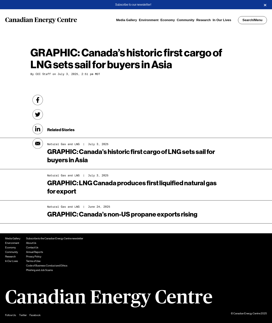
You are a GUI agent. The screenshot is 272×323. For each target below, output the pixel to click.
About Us (31, 243)
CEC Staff (43, 74)
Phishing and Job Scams (39, 270)
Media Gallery (126, 20)
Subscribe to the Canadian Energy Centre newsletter (54, 238)
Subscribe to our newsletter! (133, 4)
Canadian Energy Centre (41, 20)
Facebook (35, 315)
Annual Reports (34, 252)
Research (203, 20)
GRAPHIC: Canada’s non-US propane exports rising (122, 214)
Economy (167, 20)
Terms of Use (33, 261)
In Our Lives (222, 20)
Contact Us (32, 247)
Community (186, 20)
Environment (148, 20)
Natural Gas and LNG (63, 175)
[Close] (265, 5)
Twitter (23, 315)
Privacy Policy (33, 256)
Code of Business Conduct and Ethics (46, 265)
